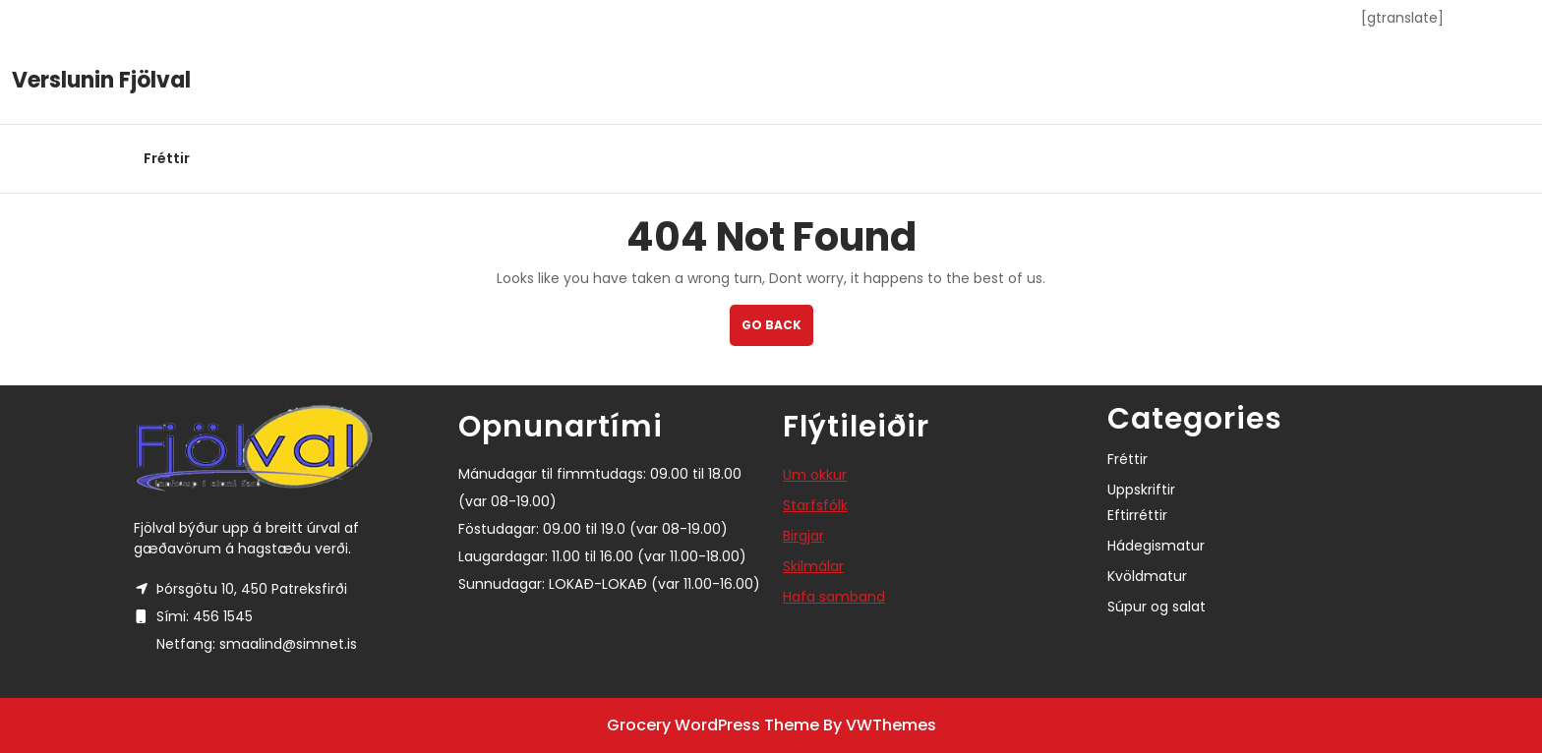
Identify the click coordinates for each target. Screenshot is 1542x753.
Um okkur (815, 475)
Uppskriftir (1141, 489)
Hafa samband (834, 597)
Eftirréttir (1137, 515)
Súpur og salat (1156, 606)
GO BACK (777, 331)
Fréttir (167, 158)
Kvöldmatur (1147, 576)
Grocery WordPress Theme (713, 725)
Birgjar (803, 536)
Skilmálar (813, 566)
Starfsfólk (815, 505)
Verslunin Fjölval (101, 80)
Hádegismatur (1156, 545)
